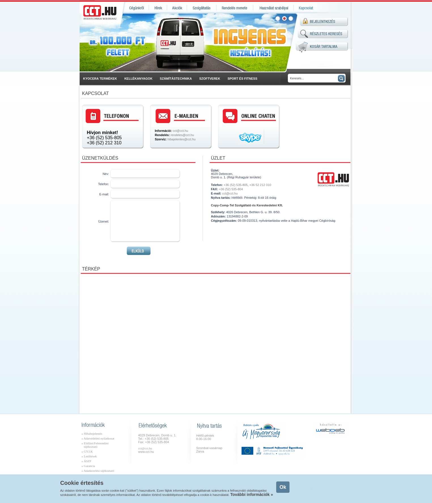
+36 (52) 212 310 (104, 142)
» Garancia (88, 466)
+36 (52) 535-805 (104, 137)
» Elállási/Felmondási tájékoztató (95, 444)
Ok (283, 487)
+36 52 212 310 (260, 185)
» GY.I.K (87, 451)
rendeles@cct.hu (182, 135)
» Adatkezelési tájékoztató (98, 470)
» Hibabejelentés (92, 433)
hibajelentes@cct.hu (181, 139)
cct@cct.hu (180, 130)
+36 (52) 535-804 (231, 189)
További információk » (251, 494)
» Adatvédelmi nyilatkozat (98, 438)
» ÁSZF (86, 461)
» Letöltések (89, 456)
